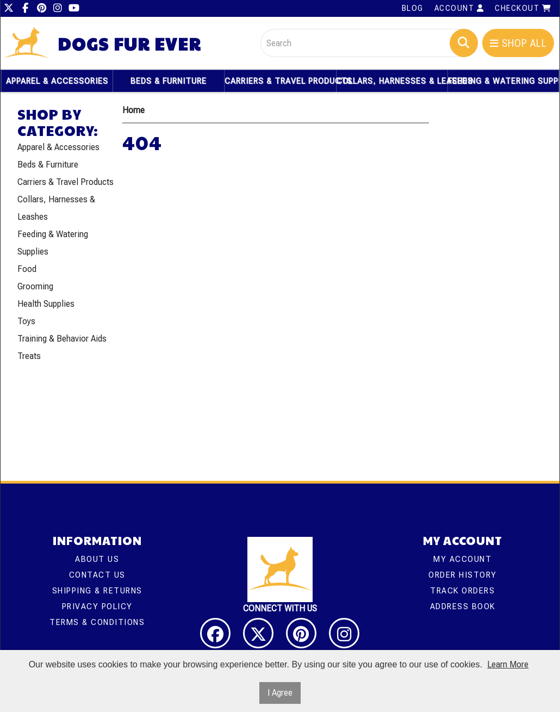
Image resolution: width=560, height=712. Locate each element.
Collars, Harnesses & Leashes (392, 81)
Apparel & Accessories (57, 81)
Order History (462, 575)
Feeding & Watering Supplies (503, 81)
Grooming (35, 286)
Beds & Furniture (168, 81)
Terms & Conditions (97, 622)
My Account (462, 559)
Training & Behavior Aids (62, 338)
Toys (26, 321)
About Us (97, 559)
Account (459, 8)
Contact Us (97, 575)
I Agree (280, 693)
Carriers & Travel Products (280, 81)
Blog (413, 8)
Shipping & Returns (97, 591)
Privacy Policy (97, 606)
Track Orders (462, 591)
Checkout (523, 8)
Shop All (518, 43)
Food (26, 269)
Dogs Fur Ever (129, 43)
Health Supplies (45, 304)
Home (133, 110)
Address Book (462, 606)
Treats (29, 356)
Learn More (507, 664)
